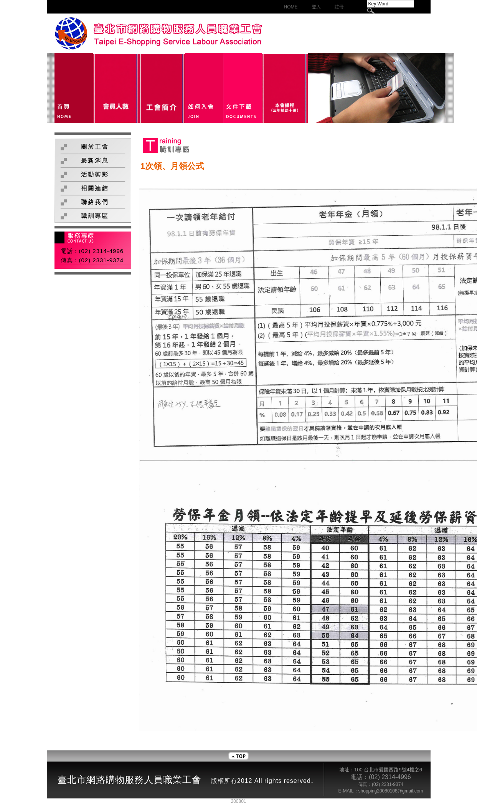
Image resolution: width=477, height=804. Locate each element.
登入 (316, 7)
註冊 (339, 7)
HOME (291, 7)
